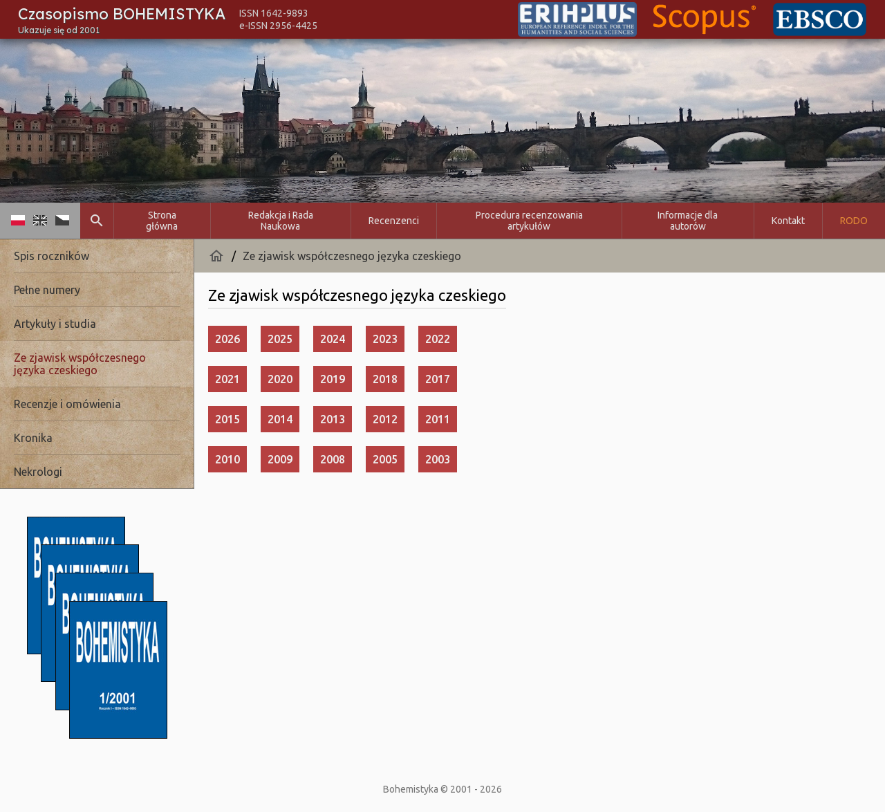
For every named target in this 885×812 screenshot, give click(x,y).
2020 (280, 379)
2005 (385, 459)
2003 (437, 459)
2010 (227, 459)
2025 (280, 339)
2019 (332, 379)
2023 (385, 339)
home (216, 256)
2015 (227, 419)
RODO (854, 220)
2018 (385, 379)
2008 (332, 459)
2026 (227, 339)
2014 (280, 419)
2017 (437, 379)
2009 (280, 459)
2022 (437, 339)
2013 (332, 419)
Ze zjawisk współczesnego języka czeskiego (352, 256)
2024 (332, 339)
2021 (227, 379)
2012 (385, 419)
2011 (437, 419)
